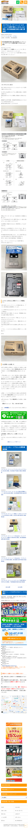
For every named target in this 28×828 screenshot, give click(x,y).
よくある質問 (3, 817)
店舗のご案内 (3, 810)
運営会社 (3, 820)
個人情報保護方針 (18, 820)
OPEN (25, 2)
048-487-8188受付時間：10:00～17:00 (21, 2)
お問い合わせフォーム (14, 638)
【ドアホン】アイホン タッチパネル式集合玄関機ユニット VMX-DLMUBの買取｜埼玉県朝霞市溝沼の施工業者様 (14, 484)
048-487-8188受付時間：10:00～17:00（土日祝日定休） (14, 634)
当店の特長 (17, 807)
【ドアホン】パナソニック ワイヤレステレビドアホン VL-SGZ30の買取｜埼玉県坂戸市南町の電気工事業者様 (14, 462)
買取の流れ (3, 814)
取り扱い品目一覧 (18, 810)
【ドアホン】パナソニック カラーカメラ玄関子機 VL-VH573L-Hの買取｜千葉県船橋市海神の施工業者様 (14, 573)
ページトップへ (25, 825)
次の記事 (20, 587)
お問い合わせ (18, 817)
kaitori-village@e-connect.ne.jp (9, 665)
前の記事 (8, 587)
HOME (2, 807)
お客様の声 (17, 814)
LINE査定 (18, 2)
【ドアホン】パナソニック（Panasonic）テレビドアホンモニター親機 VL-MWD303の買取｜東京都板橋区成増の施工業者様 (14, 529)
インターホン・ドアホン (11, 36)
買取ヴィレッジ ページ (14, 441)
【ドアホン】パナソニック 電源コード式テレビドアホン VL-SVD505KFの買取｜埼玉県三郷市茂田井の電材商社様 (14, 506)
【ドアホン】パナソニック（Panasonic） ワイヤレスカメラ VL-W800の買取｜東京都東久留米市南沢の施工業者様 (14, 551)
